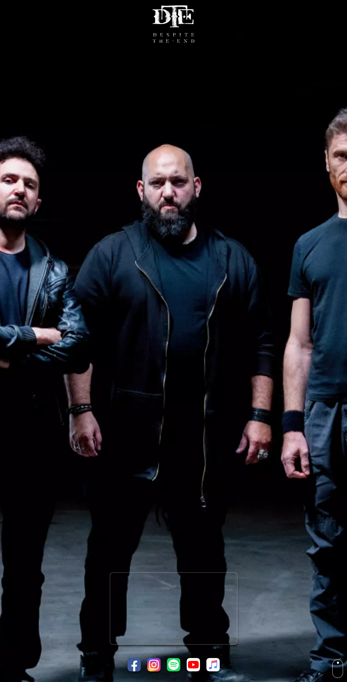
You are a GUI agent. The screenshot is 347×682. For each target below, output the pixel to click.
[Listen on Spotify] (173, 664)
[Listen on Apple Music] (213, 664)
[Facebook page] (134, 664)
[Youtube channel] (193, 664)
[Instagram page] (154, 664)
